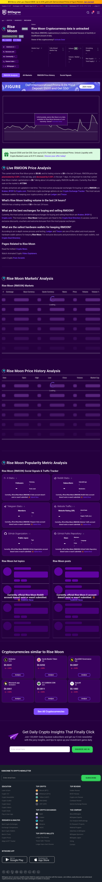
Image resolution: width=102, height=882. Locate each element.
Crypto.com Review (76, 797)
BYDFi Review (74, 794)
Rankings (19, 20)
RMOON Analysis (11, 75)
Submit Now (34, 497)
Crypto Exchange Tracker (74, 191)
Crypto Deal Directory (71, 218)
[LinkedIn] (21, 872)
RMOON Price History (46, 75)
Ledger (54, 194)
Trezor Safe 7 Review (43, 841)
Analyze (18, 675)
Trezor (64, 194)
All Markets (27, 75)
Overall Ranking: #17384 (10, 36)
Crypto (10, 20)
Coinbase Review (75, 801)
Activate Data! (59, 40)
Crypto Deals (6, 811)
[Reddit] (34, 872)
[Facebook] (17, 872)
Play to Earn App (7, 814)
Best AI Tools (6, 834)
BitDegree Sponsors (76, 834)
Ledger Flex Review (42, 837)
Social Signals (65, 75)
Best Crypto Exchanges (10, 824)
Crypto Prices (6, 838)
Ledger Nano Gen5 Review (45, 844)
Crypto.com (21, 191)
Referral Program (75, 827)
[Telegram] (8, 872)
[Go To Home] (4, 20)
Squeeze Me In (82, 749)
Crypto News (21, 249)
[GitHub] (38, 872)
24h (76, 48)
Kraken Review (75, 790)
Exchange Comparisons (10, 827)
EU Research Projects (77, 824)
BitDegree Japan (75, 838)
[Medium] (25, 872)
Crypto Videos (6, 807)
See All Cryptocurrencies (51, 711)
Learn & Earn (6, 790)
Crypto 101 (5, 794)
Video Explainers (29, 253)
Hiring (72, 841)
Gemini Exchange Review (78, 804)
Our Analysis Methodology (79, 821)
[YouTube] (12, 872)
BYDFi (11, 191)
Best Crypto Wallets (8, 831)
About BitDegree (75, 814)
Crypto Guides (6, 801)
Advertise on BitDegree (77, 831)
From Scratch (19, 258)
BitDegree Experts (76, 817)
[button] (92, 13)
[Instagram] (30, 872)
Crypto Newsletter (8, 797)
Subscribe (91, 778)
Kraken (5, 191)
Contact (72, 844)
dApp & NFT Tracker (8, 841)
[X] (4, 872)
